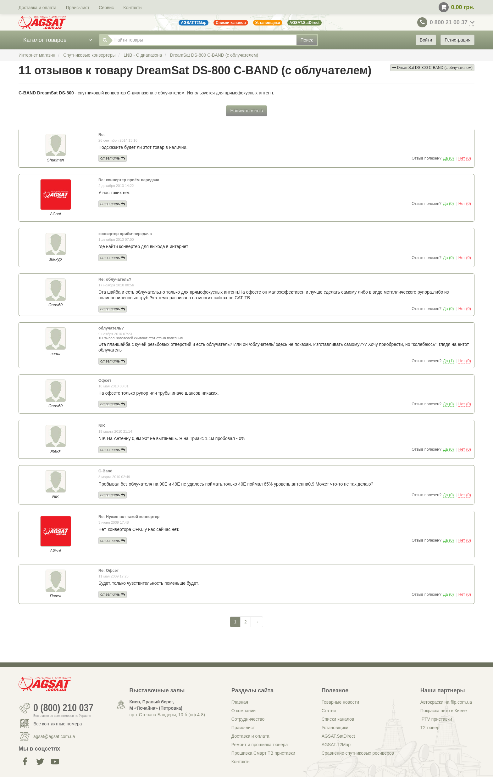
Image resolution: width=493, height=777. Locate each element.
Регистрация (457, 39)
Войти (426, 39)
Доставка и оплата (38, 7)
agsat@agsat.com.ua (54, 736)
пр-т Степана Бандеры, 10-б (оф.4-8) (167, 714)
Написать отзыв (246, 110)
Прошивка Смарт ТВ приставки (263, 753)
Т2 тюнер (429, 727)
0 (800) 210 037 (63, 708)
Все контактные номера (57, 723)
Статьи (329, 710)
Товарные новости (340, 702)
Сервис (106, 7)
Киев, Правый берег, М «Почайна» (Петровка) (156, 705)
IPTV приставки (436, 719)
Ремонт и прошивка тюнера (259, 744)
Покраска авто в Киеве (443, 710)
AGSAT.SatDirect (338, 736)
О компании (243, 710)
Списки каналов (338, 719)
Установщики (335, 727)
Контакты (132, 7)
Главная (239, 702)
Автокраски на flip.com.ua (446, 702)
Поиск (307, 39)
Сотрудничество (247, 719)
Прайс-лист (78, 7)
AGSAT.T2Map (336, 744)
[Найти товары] (202, 40)
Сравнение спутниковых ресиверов (358, 753)
